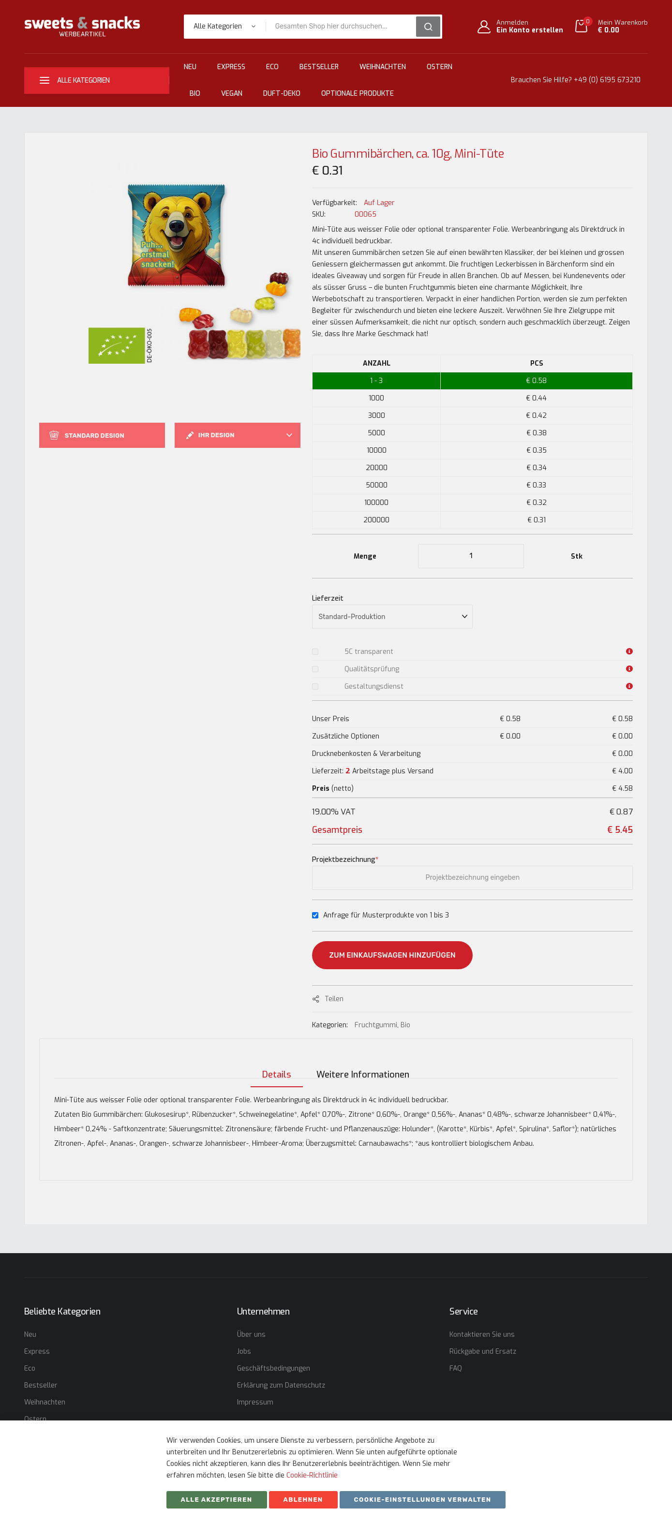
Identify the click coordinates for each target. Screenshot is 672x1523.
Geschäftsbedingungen (273, 1368)
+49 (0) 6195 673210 (607, 80)
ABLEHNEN (303, 1499)
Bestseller (319, 67)
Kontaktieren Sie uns (482, 1334)
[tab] (274, 1066)
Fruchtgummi (376, 1025)
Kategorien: (331, 1025)
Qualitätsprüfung (371, 669)
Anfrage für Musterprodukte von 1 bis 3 (386, 915)
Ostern (439, 67)
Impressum (255, 1402)
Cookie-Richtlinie (312, 1475)
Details (273, 1066)
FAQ (455, 1368)
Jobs (244, 1351)
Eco (272, 67)
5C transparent (368, 651)
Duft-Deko (281, 93)
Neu (190, 67)
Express (231, 67)
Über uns (251, 1334)
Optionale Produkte (357, 93)
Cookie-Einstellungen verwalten (423, 1499)
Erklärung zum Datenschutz (281, 1385)
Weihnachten (382, 67)
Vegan (231, 93)
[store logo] (82, 26)
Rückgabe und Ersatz (482, 1351)
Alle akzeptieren (217, 1499)
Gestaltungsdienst (373, 686)
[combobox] (344, 27)
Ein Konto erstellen (529, 30)
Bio (195, 93)
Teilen (334, 999)
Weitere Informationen (362, 1066)
